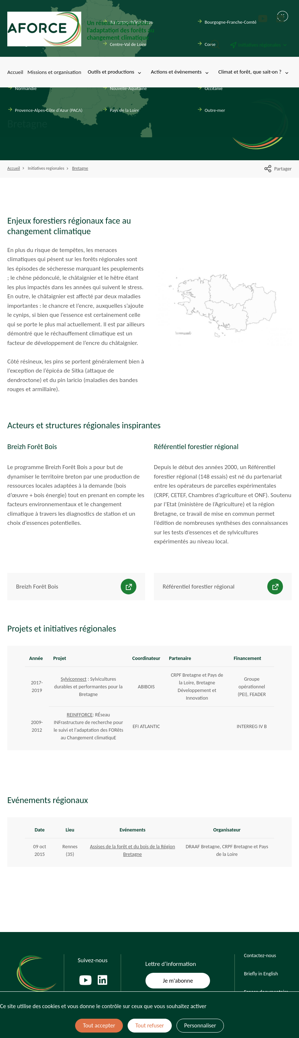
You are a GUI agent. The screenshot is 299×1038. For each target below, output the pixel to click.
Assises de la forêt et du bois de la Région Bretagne (132, 850)
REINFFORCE (80, 715)
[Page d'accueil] (83, 29)
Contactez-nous (260, 955)
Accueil (15, 72)
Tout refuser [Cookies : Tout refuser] (149, 1025)
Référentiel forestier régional (198, 586)
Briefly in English (261, 974)
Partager (278, 169)
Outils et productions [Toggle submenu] (115, 71)
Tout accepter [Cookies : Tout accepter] (99, 1025)
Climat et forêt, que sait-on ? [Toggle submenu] (254, 71)
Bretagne (80, 168)
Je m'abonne (178, 980)
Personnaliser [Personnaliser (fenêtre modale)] (200, 1025)
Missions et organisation (54, 72)
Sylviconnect (73, 679)
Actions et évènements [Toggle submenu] (180, 71)
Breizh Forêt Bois (37, 586)
